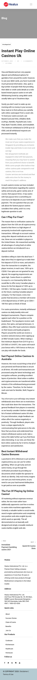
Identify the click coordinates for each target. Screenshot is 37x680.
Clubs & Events (11, 622)
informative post (11, 399)
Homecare (9, 653)
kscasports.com (7, 280)
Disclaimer (24, 671)
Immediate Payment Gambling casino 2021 (9, 545)
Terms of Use (8, 674)
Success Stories (11, 618)
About (8, 614)
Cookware (9, 641)
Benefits (8, 626)
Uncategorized (6, 44)
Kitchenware (10, 645)
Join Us (8, 630)
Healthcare (9, 649)
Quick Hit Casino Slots (28, 545)
